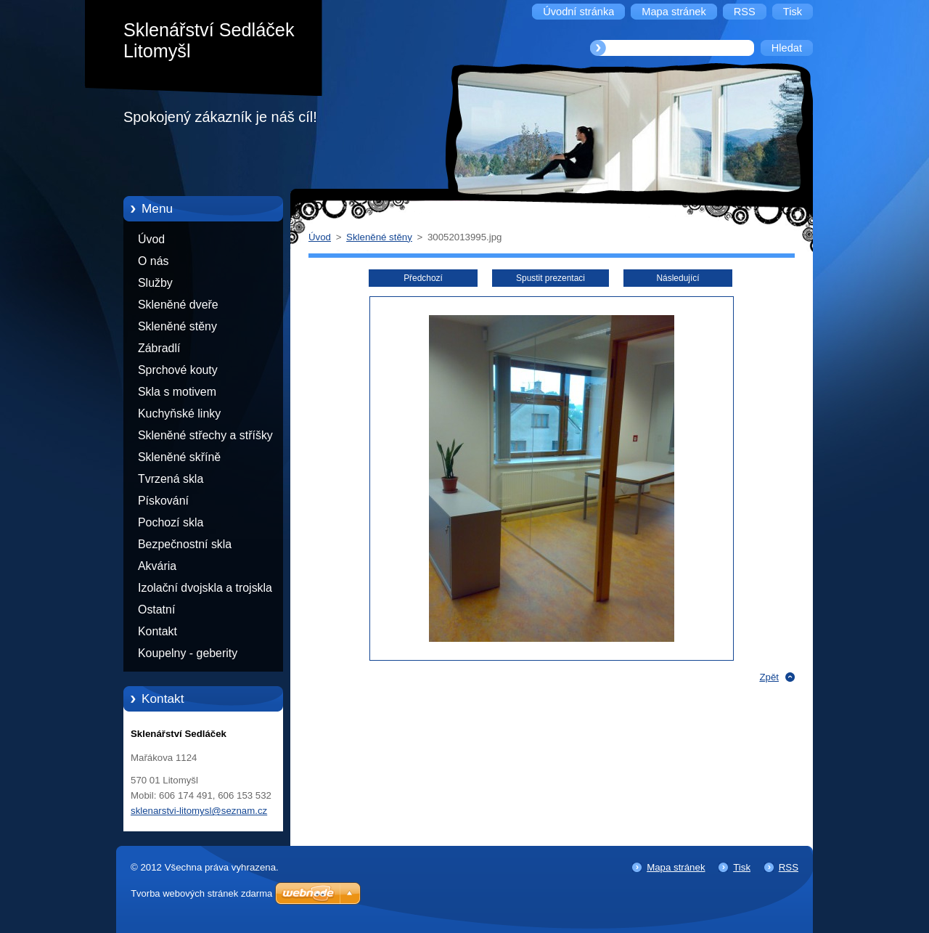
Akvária (157, 566)
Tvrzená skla (170, 479)
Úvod (151, 239)
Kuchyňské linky (179, 413)
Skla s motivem (177, 392)
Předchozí (423, 278)
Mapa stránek (676, 867)
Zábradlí (159, 348)
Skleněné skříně (179, 457)
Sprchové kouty (178, 370)
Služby (155, 283)
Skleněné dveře (178, 304)
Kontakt (157, 631)
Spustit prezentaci (550, 278)
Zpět (769, 677)
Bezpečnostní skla (185, 544)
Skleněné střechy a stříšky (205, 435)
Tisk (741, 867)
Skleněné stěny (177, 326)
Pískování (163, 500)
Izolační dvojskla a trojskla (205, 588)
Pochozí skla (170, 522)
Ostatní (156, 609)
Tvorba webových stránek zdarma (201, 893)
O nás (153, 261)
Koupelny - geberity (187, 653)
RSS (788, 867)
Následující (677, 278)
